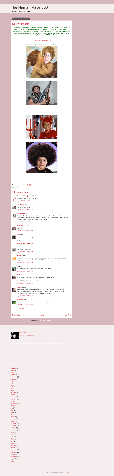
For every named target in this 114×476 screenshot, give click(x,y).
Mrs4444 (19, 275)
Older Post (67, 315)
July (12, 381)
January (13, 372)
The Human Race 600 (29, 7)
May (12, 386)
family (18, 187)
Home (42, 315)
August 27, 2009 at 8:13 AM (25, 201)
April (12, 388)
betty (18, 234)
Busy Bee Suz (21, 213)
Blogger (67, 472)
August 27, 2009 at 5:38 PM (25, 262)
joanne (19, 247)
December (14, 397)
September (14, 377)
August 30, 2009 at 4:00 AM (25, 296)
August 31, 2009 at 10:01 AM (25, 304)
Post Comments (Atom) (45, 320)
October (13, 374)
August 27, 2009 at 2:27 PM (25, 243)
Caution (23, 332)
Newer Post (16, 315)
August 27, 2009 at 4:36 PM (25, 252)
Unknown (20, 255)
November (14, 399)
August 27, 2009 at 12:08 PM (25, 230)
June (12, 383)
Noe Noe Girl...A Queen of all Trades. (28, 196)
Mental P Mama (21, 226)
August (13, 379)
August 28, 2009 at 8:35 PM (25, 271)
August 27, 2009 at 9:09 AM (25, 209)
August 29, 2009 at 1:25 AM (25, 283)
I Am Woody (20, 205)
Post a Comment (19, 308)
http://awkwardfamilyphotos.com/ (41, 40)
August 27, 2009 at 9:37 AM (25, 222)
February (13, 368)
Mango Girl (20, 299)
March (12, 370)
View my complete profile (26, 335)
